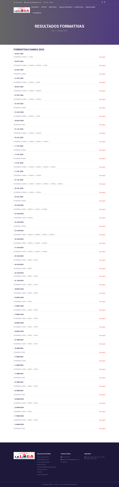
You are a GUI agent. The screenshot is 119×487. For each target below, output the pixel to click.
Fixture (43, 7)
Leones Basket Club (42, 474)
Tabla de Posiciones (65, 7)
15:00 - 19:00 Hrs (48, 2)
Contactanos (64, 462)
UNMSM (39, 472)
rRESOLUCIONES (90, 7)
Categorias (34, 7)
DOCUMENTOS (37, 13)
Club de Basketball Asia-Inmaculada (46, 467)
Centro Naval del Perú (43, 457)
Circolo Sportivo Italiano (43, 462)
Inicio (53, 31)
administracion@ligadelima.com (32, 2)
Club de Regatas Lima (43, 459)
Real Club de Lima (42, 469)
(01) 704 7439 (18, 2)
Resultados (52, 7)
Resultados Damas (62, 31)
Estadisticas (79, 7)
